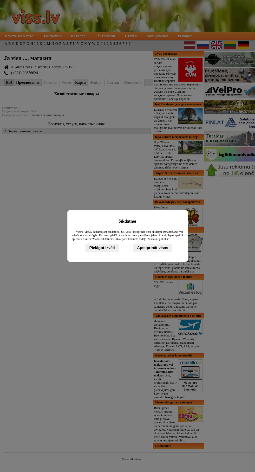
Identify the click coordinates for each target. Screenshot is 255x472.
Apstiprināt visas (152, 248)
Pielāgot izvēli (102, 248)
